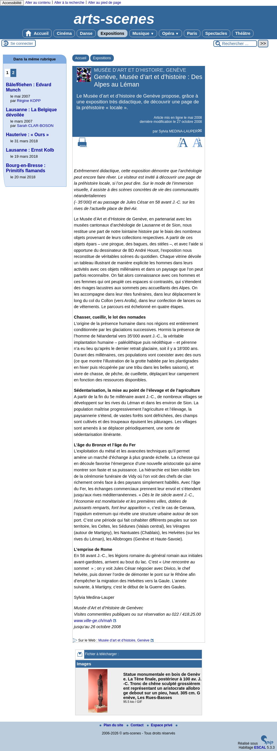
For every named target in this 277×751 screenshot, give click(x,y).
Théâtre (242, 33)
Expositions (113, 33)
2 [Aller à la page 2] (13, 72)
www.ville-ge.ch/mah (93, 620)
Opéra (170, 33)
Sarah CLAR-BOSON (35, 125)
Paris (192, 33)
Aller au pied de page (104, 3)
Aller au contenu (38, 3)
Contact (136, 725)
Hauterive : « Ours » (27, 134)
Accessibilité (11, 3)
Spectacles (216, 33)
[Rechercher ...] (235, 43)
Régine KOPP (29, 100)
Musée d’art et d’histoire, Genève (124, 640)
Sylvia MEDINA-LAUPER (178, 131)
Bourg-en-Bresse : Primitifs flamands (26, 168)
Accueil (37, 33)
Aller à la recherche (69, 3)
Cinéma (64, 33)
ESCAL (260, 747)
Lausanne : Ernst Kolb (30, 150)
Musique (143, 33)
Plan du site (112, 725)
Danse (86, 33)
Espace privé (160, 725)
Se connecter (21, 43)
